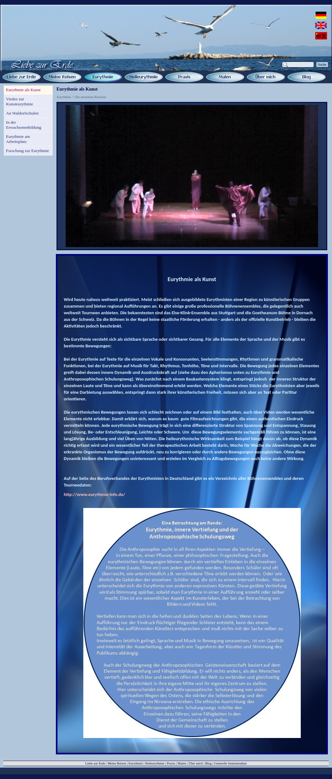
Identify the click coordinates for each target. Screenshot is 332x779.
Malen (182, 763)
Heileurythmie (154, 763)
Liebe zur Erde (95, 763)
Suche (322, 64)
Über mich (195, 763)
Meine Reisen (117, 763)
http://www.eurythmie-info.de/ (94, 494)
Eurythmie (64, 97)
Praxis (171, 763)
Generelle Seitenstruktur (230, 763)
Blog (208, 763)
